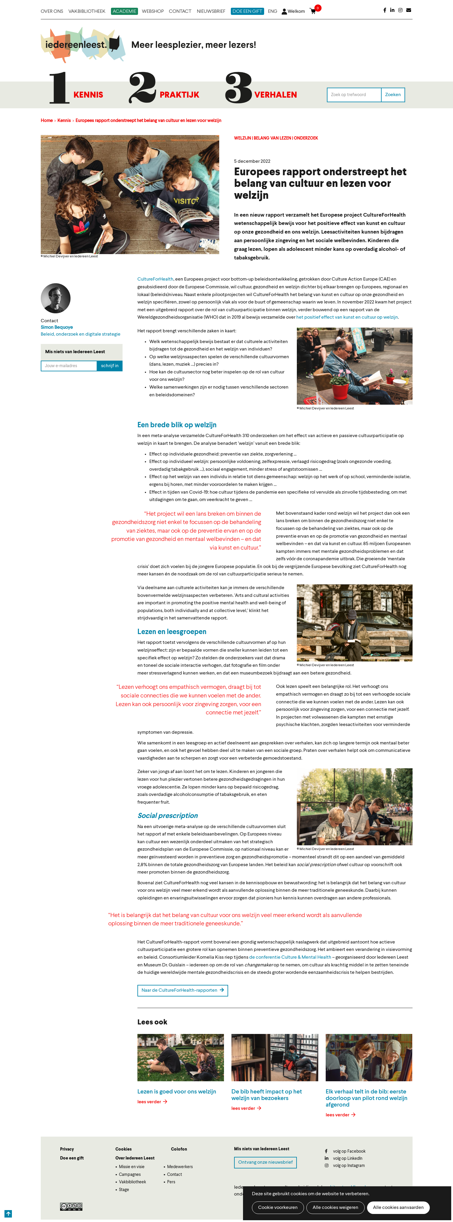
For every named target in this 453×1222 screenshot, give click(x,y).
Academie (124, 11)
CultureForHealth (155, 279)
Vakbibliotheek (87, 11)
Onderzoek (306, 138)
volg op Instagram (345, 1165)
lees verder (149, 1102)
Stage (124, 1190)
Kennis (88, 95)
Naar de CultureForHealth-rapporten (183, 990)
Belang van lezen (272, 138)
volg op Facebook (345, 1151)
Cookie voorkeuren (278, 1207)
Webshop (153, 11)
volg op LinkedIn (343, 1158)
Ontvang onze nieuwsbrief (265, 1162)
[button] (355, 366)
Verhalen (275, 95)
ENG (272, 11)
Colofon (179, 1149)
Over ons (52, 11)
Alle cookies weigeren (335, 1207)
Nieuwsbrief (211, 11)
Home (47, 121)
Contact (180, 11)
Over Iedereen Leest (135, 1158)
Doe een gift (247, 11)
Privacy (67, 1149)
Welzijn (242, 138)
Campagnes (130, 1175)
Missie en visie (132, 1167)
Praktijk (179, 95)
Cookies (123, 1149)
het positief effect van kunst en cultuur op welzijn (347, 317)
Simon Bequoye (57, 327)
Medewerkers (180, 1167)
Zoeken (393, 94)
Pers (171, 1182)
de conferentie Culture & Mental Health (290, 957)
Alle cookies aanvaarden (398, 1207)
